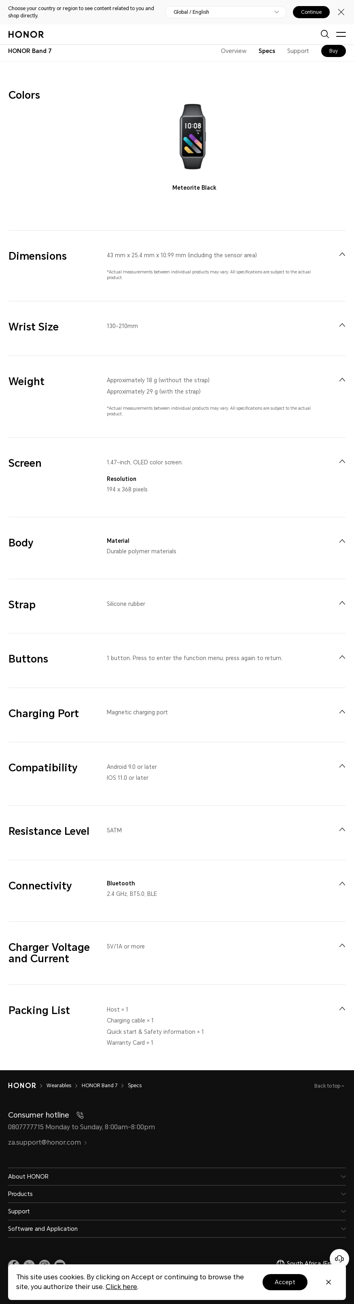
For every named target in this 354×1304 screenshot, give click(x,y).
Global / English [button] (191, 12)
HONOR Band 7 (99, 1081)
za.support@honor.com (47, 1138)
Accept (285, 1282)
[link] (13, 1261)
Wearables (59, 1081)
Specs (267, 51)
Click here (121, 1287)
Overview (233, 51)
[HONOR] (22, 1081)
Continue (311, 12)
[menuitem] (342, 254)
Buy (333, 51)
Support (298, 51)
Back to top (327, 1082)
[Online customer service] (339, 1258)
